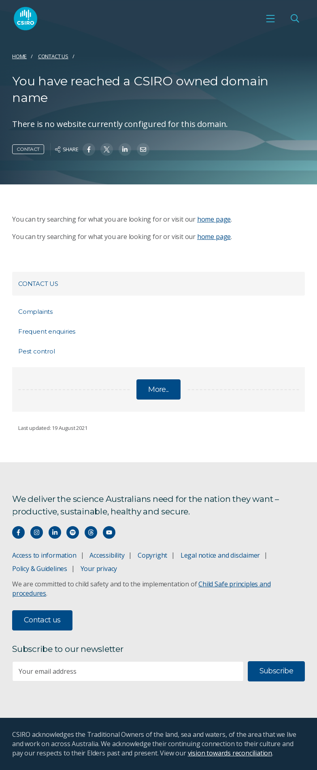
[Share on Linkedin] (125, 149)
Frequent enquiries (46, 331)
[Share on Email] (143, 149)
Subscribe (276, 670)
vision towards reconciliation (230, 753)
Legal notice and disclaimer (220, 555)
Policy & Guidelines (39, 568)
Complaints (35, 311)
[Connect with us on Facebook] (18, 532)
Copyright (152, 555)
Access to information (44, 555)
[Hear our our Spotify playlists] (72, 532)
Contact (28, 149)
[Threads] (91, 532)
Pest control (36, 351)
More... (158, 389)
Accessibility (106, 555)
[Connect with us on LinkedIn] (55, 532)
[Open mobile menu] (270, 18)
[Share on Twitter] (106, 149)
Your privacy (99, 568)
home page (214, 219)
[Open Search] (295, 18)
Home (19, 56)
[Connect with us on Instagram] (36, 532)
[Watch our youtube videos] (109, 532)
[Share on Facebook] (89, 149)
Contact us (53, 56)
